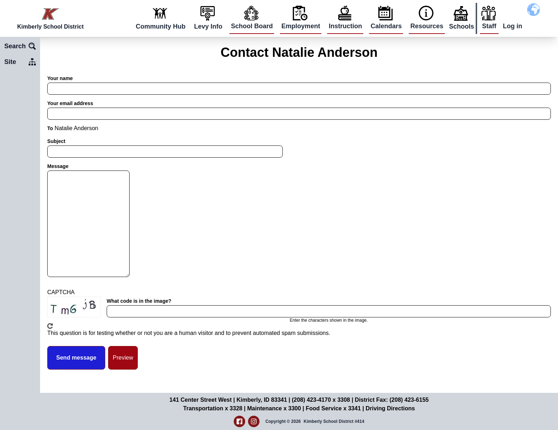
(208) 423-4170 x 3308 (321, 400)
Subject (56, 141)
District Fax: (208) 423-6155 (391, 400)
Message (57, 166)
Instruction (345, 26)
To (50, 128)
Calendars (386, 26)
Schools (461, 26)
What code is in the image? (139, 301)
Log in (512, 26)
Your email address (70, 103)
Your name (60, 78)
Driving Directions (390, 408)
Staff (489, 26)
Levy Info (208, 26)
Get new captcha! (50, 326)
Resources (426, 26)
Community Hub (160, 26)
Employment (300, 26)
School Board (252, 26)
